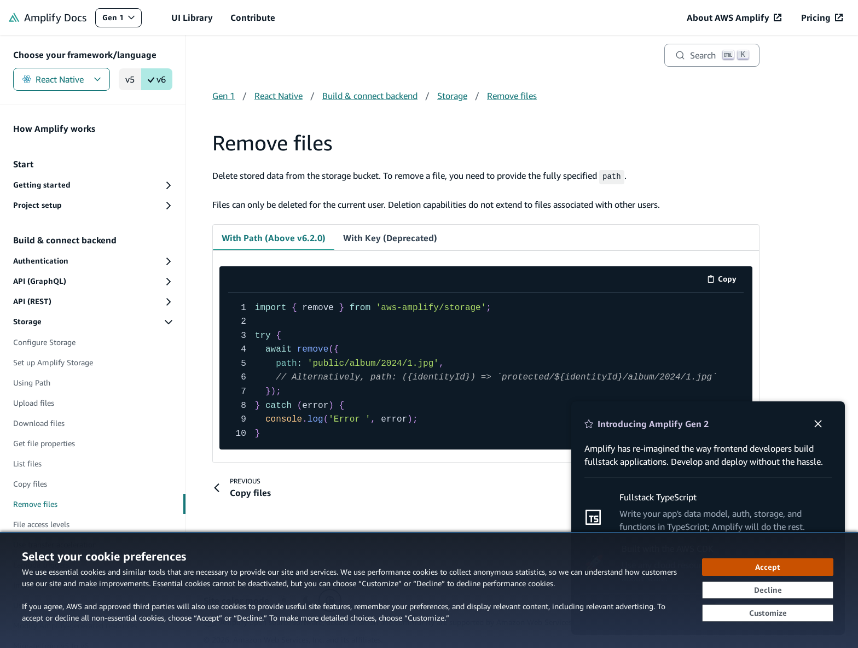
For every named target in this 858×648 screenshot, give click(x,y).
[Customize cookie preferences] (767, 613)
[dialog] (429, 590)
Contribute (252, 17)
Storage (452, 95)
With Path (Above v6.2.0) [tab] (274, 236)
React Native (61, 79)
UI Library (192, 17)
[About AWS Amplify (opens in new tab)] (734, 17)
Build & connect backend (370, 95)
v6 (157, 79)
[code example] (486, 369)
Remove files (512, 95)
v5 (130, 79)
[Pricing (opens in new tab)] (822, 17)
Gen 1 (122, 20)
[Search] (712, 55)
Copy (725, 279)
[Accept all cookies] (767, 567)
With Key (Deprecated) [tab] (390, 236)
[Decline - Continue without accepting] (767, 590)
